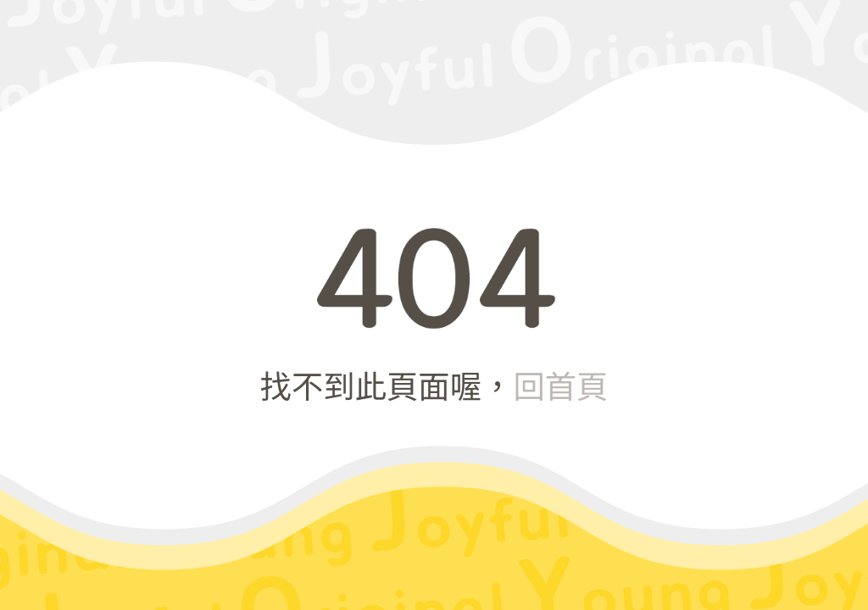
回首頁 (560, 385)
